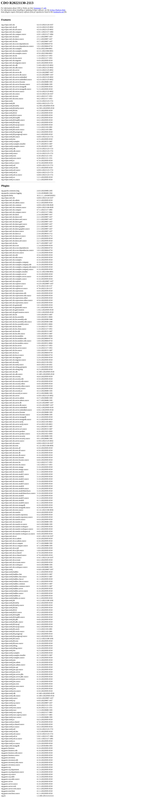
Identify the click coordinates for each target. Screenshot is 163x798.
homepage (37, 8)
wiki (44, 8)
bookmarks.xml (58, 12)
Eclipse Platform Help (57, 10)
